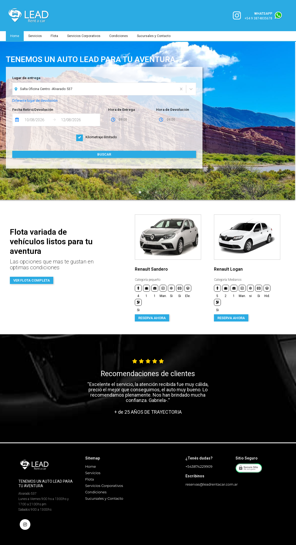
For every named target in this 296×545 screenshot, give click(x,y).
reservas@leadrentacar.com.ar (211, 484)
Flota (55, 36)
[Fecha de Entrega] (37, 120)
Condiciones (121, 36)
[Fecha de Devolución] (74, 120)
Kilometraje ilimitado (96, 137)
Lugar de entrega (26, 78)
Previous (124, 268)
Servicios (36, 36)
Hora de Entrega (121, 110)
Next (290, 268)
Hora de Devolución (172, 110)
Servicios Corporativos (85, 36)
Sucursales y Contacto (156, 36)
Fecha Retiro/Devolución (32, 110)
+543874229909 (198, 466)
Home (15, 36)
